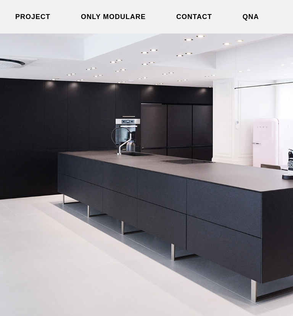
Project (32, 17)
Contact (194, 17)
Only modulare (113, 17)
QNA (251, 17)
